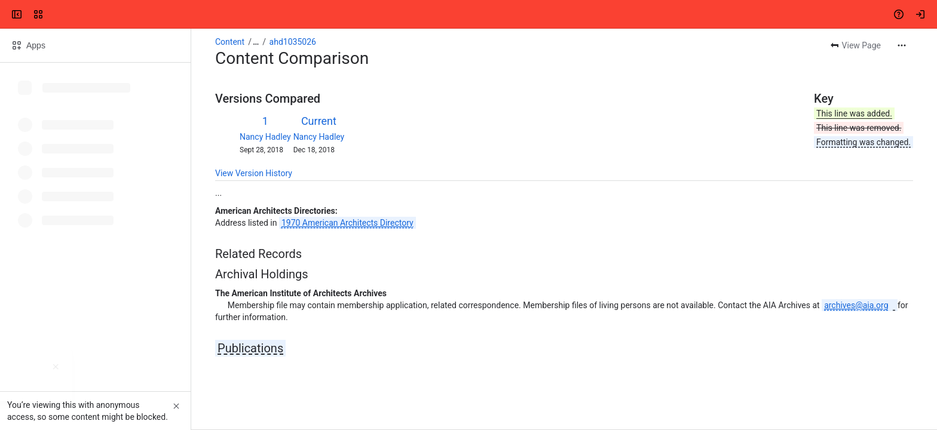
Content (229, 42)
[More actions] (901, 45)
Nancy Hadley (265, 137)
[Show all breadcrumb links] (256, 42)
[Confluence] (55, 14)
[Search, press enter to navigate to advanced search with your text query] (466, 14)
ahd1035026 (293, 42)
